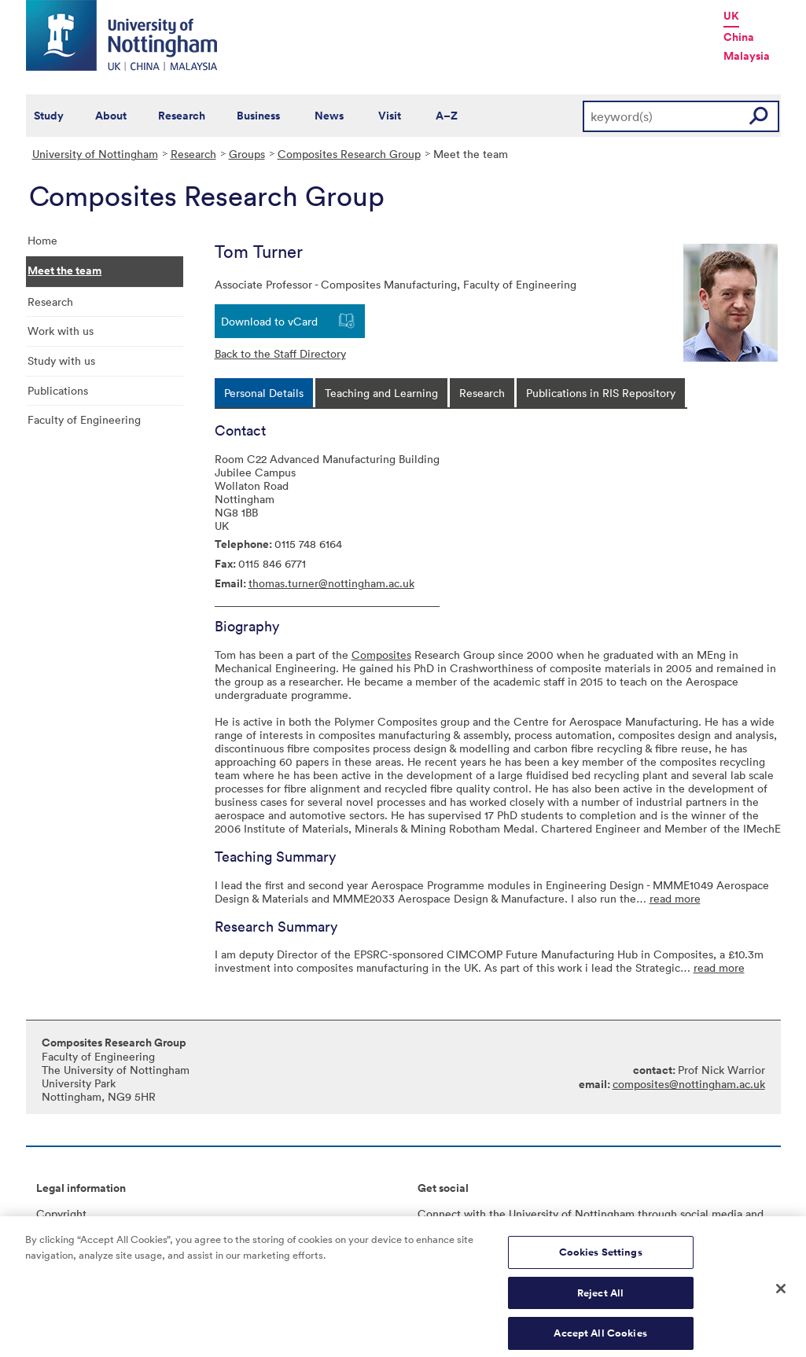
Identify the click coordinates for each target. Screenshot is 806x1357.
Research (181, 115)
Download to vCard (269, 321)
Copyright (61, 1213)
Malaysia (746, 56)
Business (258, 115)
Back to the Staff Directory (280, 353)
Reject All (600, 1300)
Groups (247, 153)
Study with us (61, 360)
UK (731, 16)
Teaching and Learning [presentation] (381, 392)
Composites (381, 654)
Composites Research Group (349, 153)
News (329, 115)
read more (675, 898)
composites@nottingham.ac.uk (689, 1083)
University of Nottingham (95, 153)
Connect (439, 1213)
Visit (389, 115)
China (738, 37)
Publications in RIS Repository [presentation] (600, 392)
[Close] (781, 1296)
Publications (58, 390)
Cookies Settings (600, 1259)
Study (49, 115)
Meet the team (64, 270)
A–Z (447, 115)
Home (42, 240)
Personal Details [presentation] (264, 392)
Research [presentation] (482, 392)
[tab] (264, 392)
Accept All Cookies (600, 1340)
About (111, 115)
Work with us (61, 330)
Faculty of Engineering (84, 419)
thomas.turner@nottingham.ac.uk (331, 583)
